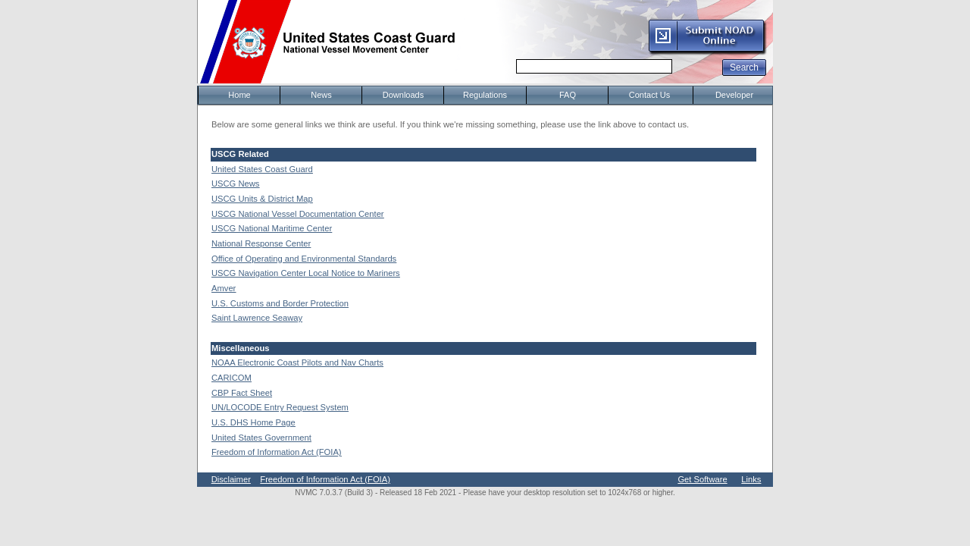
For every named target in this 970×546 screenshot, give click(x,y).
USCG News (235, 183)
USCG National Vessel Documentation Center (297, 213)
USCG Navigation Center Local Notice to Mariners (305, 273)
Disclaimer (231, 479)
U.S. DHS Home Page (253, 422)
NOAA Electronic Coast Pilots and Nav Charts (297, 362)
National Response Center (261, 243)
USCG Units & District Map (262, 198)
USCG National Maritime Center (271, 228)
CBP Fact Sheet (241, 392)
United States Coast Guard (262, 169)
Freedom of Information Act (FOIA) (276, 452)
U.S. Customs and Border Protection (280, 303)
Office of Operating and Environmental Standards (303, 258)
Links (751, 479)
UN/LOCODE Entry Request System (280, 407)
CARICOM (231, 377)
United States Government (261, 437)
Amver (223, 288)
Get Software (702, 479)
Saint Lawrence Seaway (256, 317)
